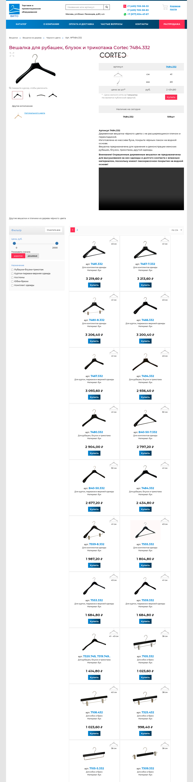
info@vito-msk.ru (168, 728)
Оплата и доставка (81, 24)
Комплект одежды (22, 285)
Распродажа (172, 24)
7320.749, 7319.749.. (158, 488)
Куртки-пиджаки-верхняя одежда (30, 273)
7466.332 (88, 320)
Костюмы (18, 277)
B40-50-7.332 (123, 376)
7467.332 (124, 320)
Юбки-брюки (19, 281)
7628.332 (123, 656)
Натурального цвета (34, 113)
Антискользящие (46, 745)
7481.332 (89, 264)
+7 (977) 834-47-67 (138, 14)
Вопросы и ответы (75, 727)
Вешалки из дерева (32, 38)
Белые (41, 754)
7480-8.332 (158, 264)
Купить (171, 97)
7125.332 (159, 656)
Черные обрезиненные (135, 748)
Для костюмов (73, 751)
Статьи (98, 721)
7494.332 (158, 320)
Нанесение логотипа (134, 727)
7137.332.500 (159, 600)
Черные (41, 751)
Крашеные (100, 751)
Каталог (21, 24)
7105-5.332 (88, 600)
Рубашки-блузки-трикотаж (27, 269)
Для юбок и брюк (103, 748)
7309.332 (123, 600)
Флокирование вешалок (136, 724)
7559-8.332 (123, 432)
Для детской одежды (76, 741)
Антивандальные (46, 741)
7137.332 (89, 656)
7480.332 (88, 376)
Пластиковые (130, 741)
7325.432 (158, 544)
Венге (41, 758)
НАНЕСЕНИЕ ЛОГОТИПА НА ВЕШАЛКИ (22, 307)
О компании (51, 24)
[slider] (14, 243)
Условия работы (74, 721)
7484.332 (171, 66)
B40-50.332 (159, 376)
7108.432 (124, 544)
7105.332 (89, 544)
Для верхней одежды (48, 764)
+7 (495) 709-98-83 (138, 10)
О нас (40, 721)
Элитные (128, 751)
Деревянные (44, 748)
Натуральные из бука (48, 761)
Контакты (141, 24)
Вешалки (13, 38)
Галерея (99, 724)
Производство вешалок (135, 721)
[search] (107, 7)
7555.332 (158, 432)
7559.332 (123, 488)
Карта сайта (100, 734)
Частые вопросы (111, 24)
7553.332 (88, 488)
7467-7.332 (123, 264)
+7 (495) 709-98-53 (138, 6)
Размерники (130, 745)
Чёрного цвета (53, 38)
